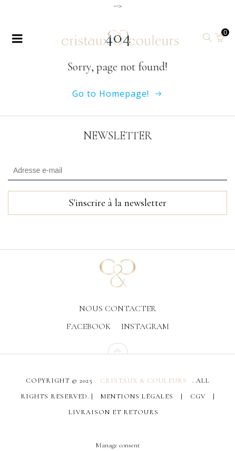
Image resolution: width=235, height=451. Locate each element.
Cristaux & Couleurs (143, 379)
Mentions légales (137, 395)
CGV (197, 395)
